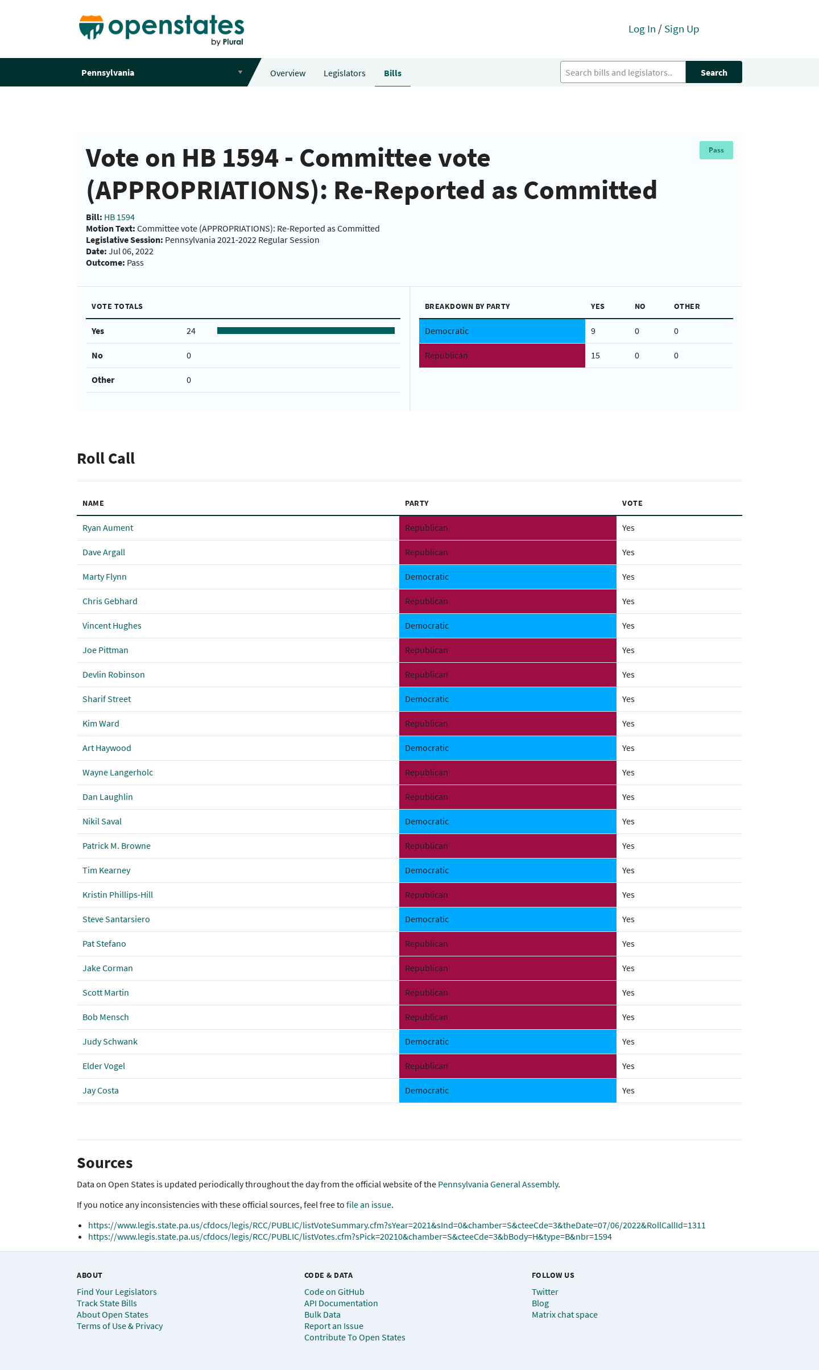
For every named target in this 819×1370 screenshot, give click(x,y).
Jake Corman (107, 967)
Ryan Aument (107, 527)
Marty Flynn (104, 576)
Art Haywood (106, 747)
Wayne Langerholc (117, 772)
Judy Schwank (110, 1041)
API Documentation (341, 1303)
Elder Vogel (103, 1065)
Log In (642, 28)
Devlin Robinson (113, 674)
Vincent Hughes (112, 625)
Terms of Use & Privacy (120, 1325)
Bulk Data (322, 1314)
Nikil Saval (102, 821)
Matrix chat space (565, 1314)
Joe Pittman (105, 649)
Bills (393, 73)
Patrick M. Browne (116, 845)
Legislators (345, 73)
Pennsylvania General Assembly (498, 1184)
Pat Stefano (104, 943)
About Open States (112, 1314)
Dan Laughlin (107, 796)
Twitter (545, 1291)
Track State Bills (107, 1303)
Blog (540, 1303)
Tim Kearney (106, 870)
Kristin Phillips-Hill (117, 894)
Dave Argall (103, 552)
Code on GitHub (334, 1291)
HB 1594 (119, 216)
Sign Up (682, 28)
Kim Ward (100, 723)
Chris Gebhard (110, 600)
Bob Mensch (105, 1016)
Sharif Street (106, 698)
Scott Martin (105, 992)
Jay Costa (100, 1090)
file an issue (368, 1204)
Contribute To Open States (355, 1337)
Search (714, 72)
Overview (287, 73)
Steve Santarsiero (116, 919)
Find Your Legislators (117, 1291)
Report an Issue (333, 1325)
